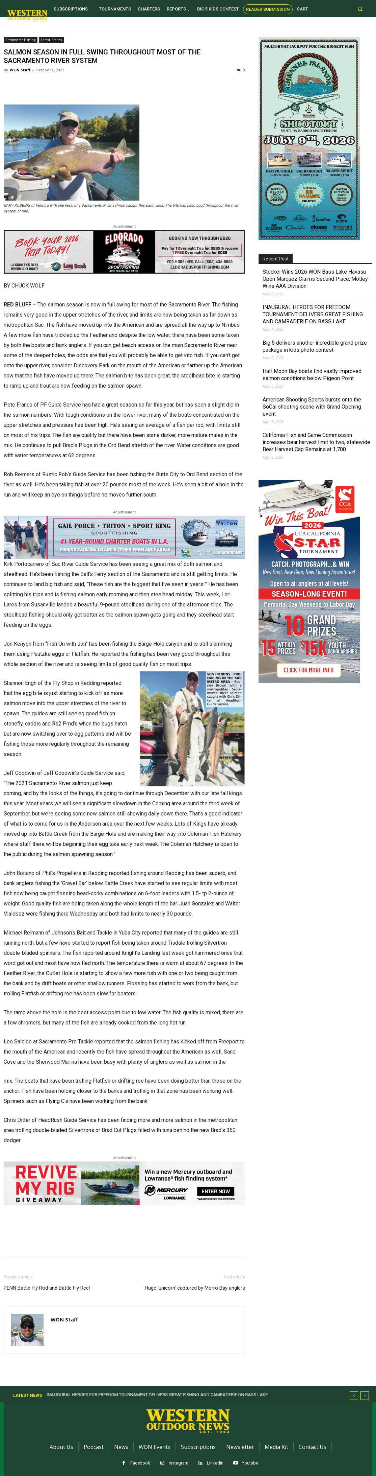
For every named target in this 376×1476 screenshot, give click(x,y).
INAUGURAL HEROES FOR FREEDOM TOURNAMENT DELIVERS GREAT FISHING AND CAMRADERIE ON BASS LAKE (313, 314)
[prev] (354, 1395)
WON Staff (20, 69)
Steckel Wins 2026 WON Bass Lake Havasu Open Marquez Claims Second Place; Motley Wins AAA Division (315, 279)
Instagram (178, 1463)
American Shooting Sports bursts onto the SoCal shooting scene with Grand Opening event (312, 406)
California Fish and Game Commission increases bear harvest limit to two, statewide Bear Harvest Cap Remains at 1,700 (316, 442)
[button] (360, 8)
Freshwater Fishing (20, 40)
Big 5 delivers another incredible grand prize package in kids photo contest (315, 346)
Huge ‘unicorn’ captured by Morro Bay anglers (195, 1288)
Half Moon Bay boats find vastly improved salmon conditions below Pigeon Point (312, 375)
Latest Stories (51, 40)
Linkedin (215, 1463)
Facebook (140, 1463)
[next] (364, 1395)
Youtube (250, 1463)
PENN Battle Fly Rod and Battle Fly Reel (47, 1288)
